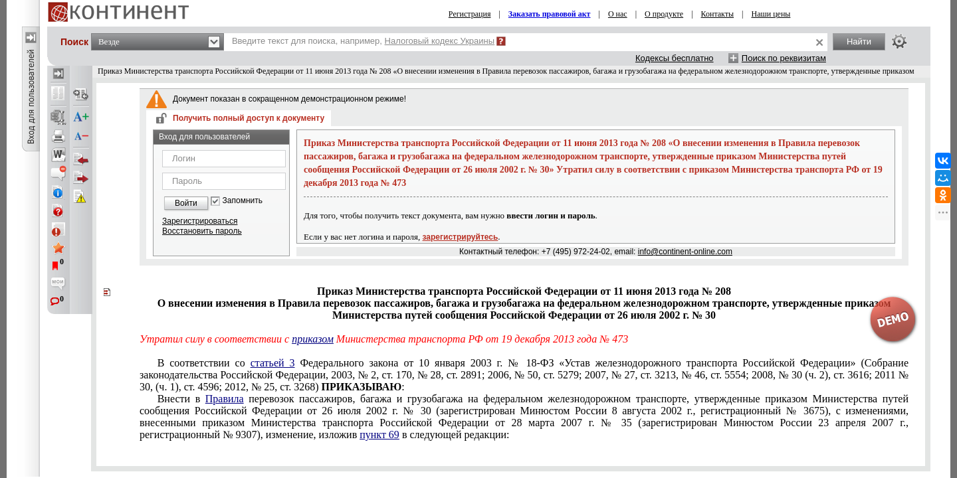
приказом (313, 339)
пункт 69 (379, 434)
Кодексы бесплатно (674, 58)
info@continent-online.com (685, 251)
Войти (186, 203)
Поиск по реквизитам (784, 58)
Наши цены (771, 14)
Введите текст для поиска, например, (363, 41)
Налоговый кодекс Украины (440, 41)
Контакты (717, 14)
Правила (224, 398)
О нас (617, 14)
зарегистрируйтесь (460, 237)
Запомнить (243, 201)
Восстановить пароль (202, 231)
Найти (859, 41)
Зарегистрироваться (199, 221)
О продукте (664, 14)
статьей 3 (273, 362)
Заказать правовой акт (549, 14)
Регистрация (470, 14)
